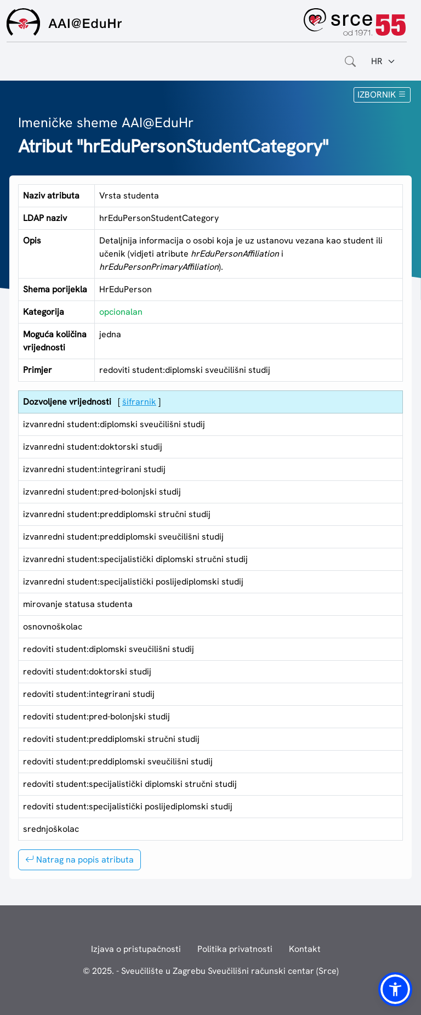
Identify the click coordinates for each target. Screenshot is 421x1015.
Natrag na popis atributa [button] (79, 859)
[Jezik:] (383, 61)
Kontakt (305, 949)
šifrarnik (139, 401)
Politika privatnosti (234, 949)
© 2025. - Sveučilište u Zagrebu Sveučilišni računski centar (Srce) (211, 971)
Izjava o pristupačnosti (136, 949)
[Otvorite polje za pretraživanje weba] (350, 61)
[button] (395, 989)
